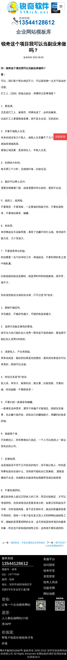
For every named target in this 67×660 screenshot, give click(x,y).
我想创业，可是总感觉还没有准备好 (28, 542)
